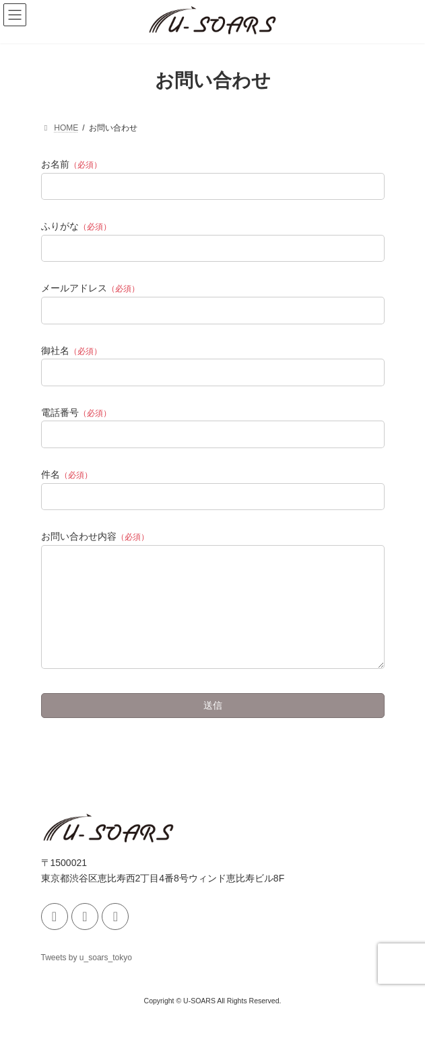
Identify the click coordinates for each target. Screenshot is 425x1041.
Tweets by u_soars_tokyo (86, 977)
